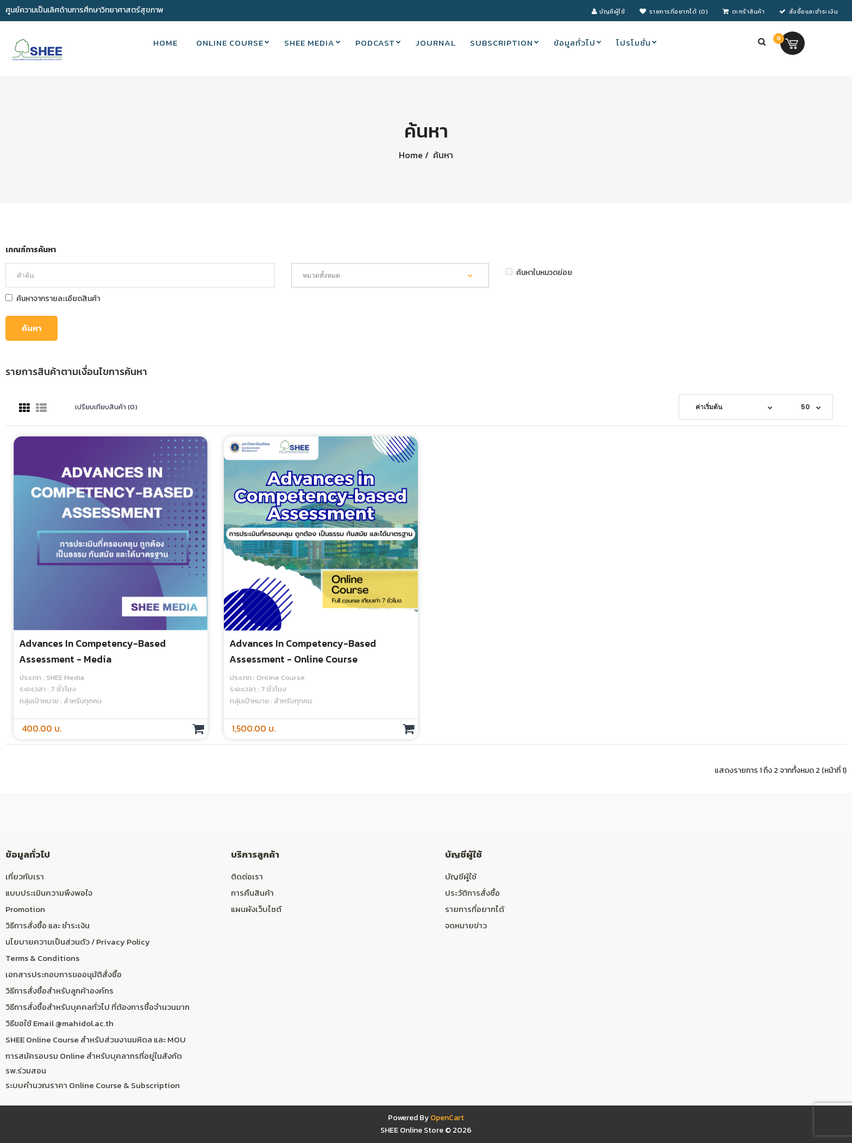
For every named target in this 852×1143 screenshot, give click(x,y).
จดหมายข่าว (466, 925)
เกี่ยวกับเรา (24, 876)
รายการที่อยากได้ (474, 909)
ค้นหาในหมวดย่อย (538, 272)
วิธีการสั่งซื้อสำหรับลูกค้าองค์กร (59, 990)
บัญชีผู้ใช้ (461, 876)
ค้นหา (442, 154)
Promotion (25, 909)
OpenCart (447, 1117)
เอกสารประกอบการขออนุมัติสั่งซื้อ (63, 974)
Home (411, 154)
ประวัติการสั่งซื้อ (472, 892)
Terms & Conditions (42, 958)
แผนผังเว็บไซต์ (256, 909)
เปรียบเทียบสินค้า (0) (106, 407)
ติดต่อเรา (247, 876)
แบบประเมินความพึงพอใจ (48, 892)
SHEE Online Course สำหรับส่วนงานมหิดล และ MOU (95, 1039)
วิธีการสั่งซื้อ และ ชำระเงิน (47, 925)
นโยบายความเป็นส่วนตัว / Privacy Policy (77, 941)
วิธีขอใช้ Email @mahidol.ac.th (59, 1023)
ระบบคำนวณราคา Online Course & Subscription (92, 1085)
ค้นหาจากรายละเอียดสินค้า (52, 298)
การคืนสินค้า (252, 892)
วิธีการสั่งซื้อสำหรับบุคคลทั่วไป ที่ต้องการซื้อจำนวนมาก (97, 1007)
